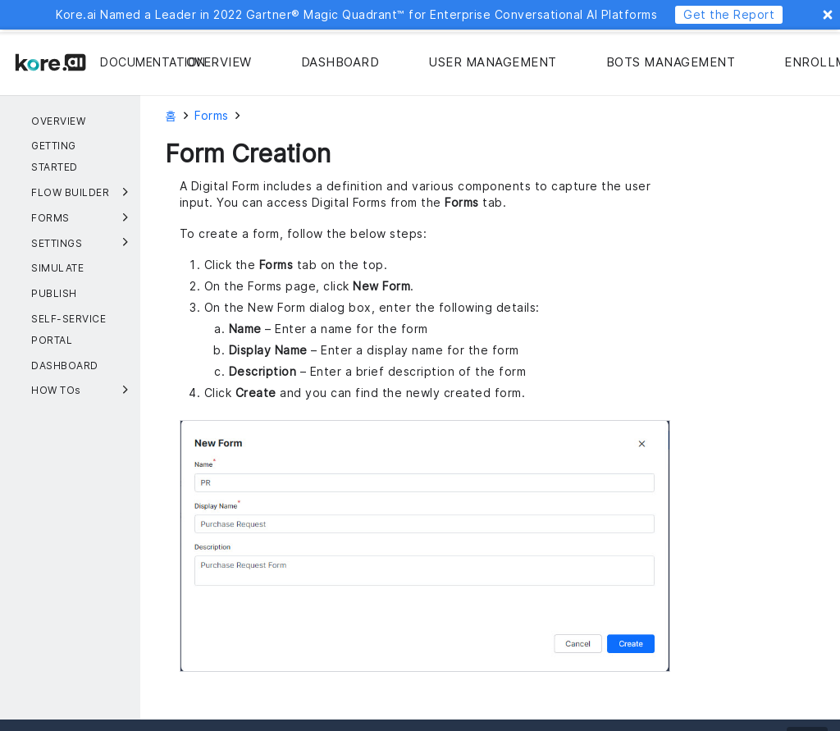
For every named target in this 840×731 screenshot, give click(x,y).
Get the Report (728, 14)
